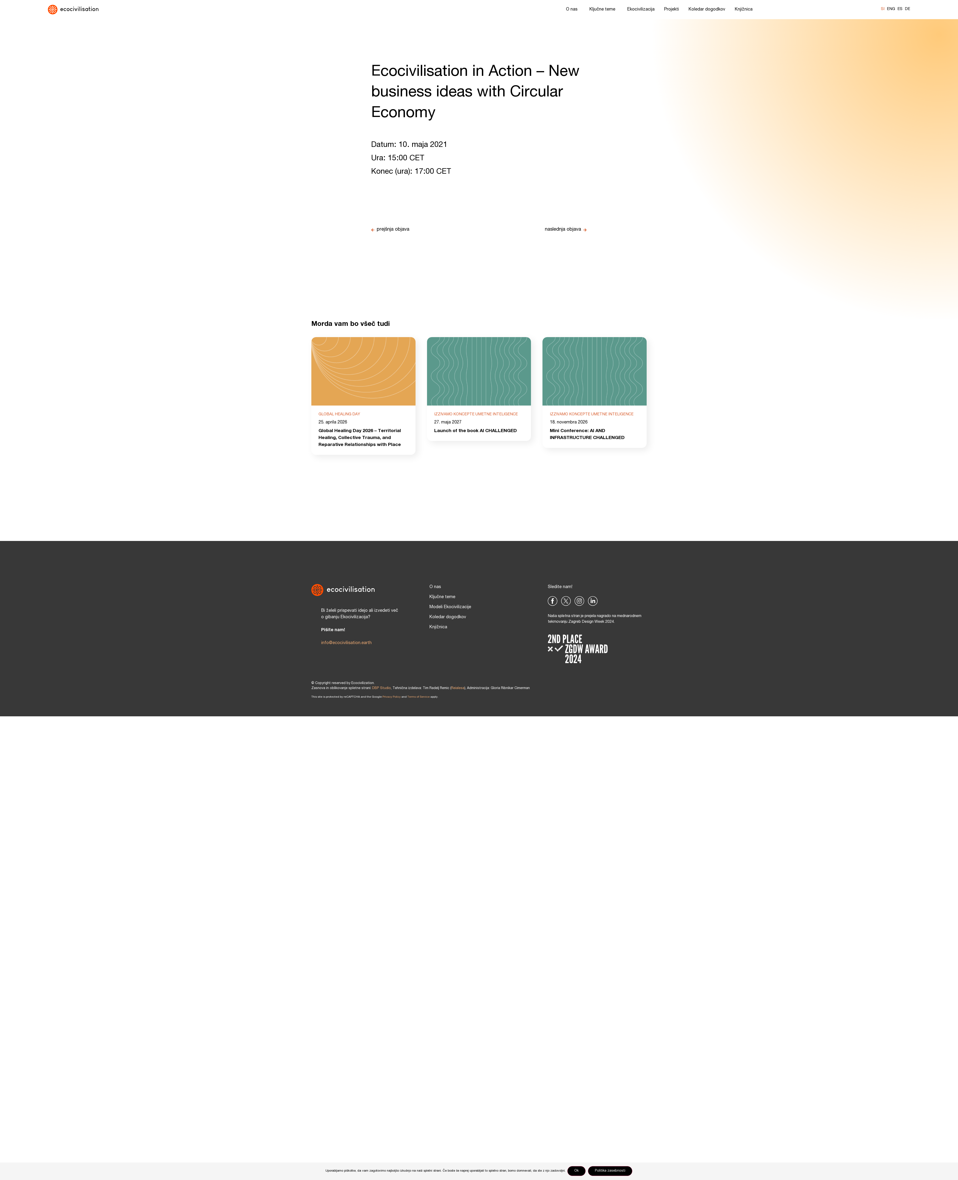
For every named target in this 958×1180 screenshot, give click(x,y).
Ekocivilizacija (641, 9)
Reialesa (457, 689)
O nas (573, 9)
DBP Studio (381, 689)
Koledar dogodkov (707, 9)
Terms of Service (418, 697)
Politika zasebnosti (610, 1171)
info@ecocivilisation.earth (346, 644)
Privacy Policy (391, 697)
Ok (577, 1171)
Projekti (671, 9)
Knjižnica (745, 9)
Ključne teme (603, 9)
